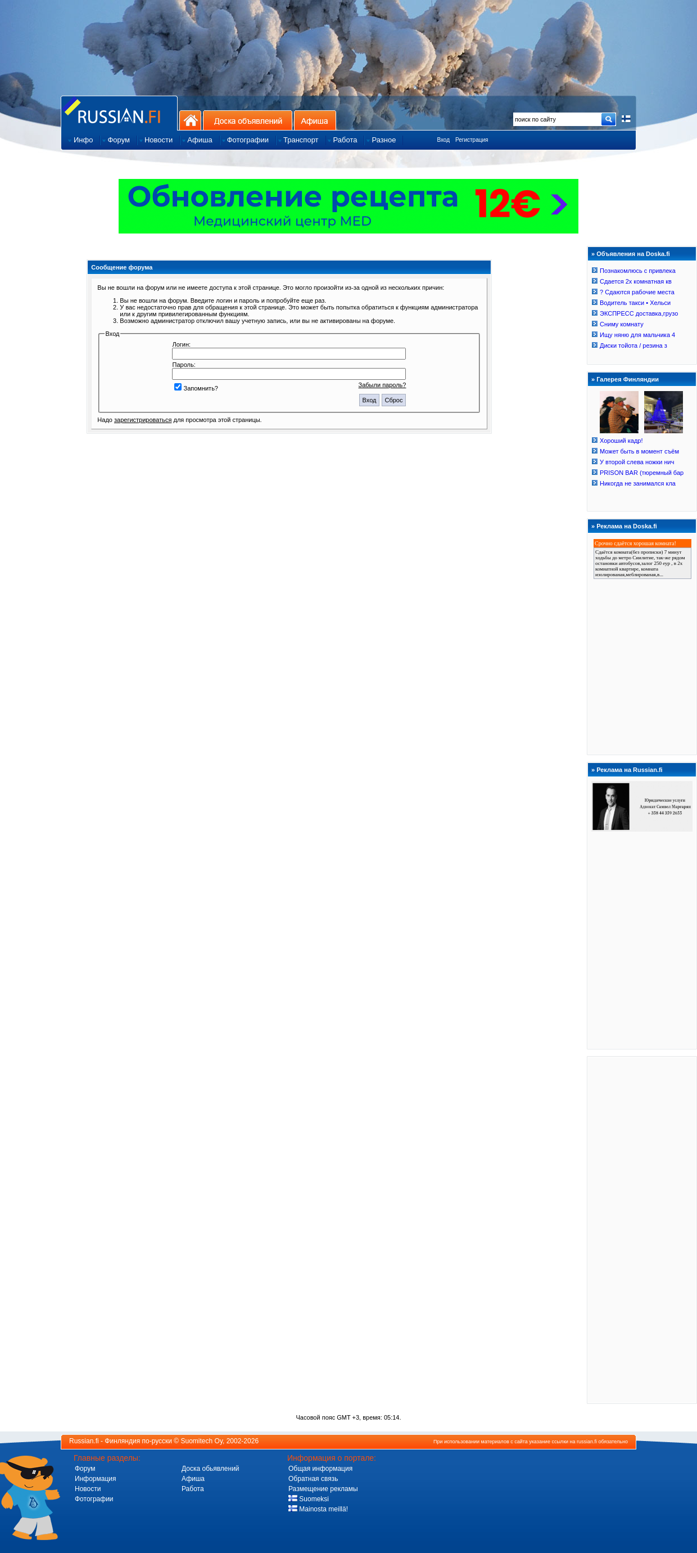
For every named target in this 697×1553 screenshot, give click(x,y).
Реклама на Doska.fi (626, 526)
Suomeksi (308, 1499)
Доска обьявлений (210, 1469)
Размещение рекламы (323, 1489)
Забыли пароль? (382, 384)
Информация (95, 1479)
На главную (190, 120)
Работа (193, 1489)
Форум (85, 1469)
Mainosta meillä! (318, 1509)
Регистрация (471, 140)
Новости (88, 1489)
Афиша (315, 120)
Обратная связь (313, 1479)
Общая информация (320, 1469)
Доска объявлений (247, 120)
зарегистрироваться (142, 419)
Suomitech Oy (202, 1441)
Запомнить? (196, 388)
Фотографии (94, 1499)
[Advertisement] (642, 1229)
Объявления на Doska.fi (633, 253)
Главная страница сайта (119, 113)
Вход (443, 140)
